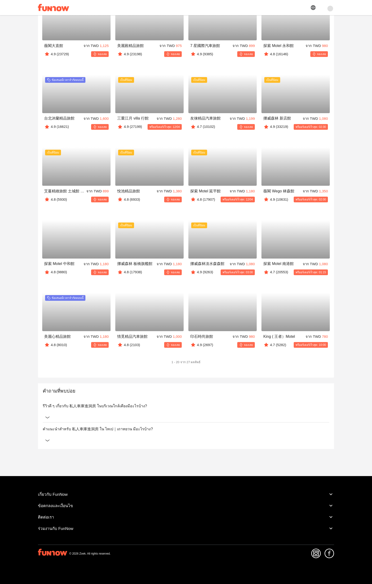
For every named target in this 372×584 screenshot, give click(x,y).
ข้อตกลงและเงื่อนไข (186, 505)
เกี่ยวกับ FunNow (186, 494)
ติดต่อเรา (186, 517)
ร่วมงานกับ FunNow (186, 528)
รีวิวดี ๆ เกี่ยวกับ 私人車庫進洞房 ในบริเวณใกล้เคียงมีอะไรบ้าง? (186, 406)
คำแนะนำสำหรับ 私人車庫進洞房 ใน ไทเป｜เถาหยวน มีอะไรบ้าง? (186, 429)
